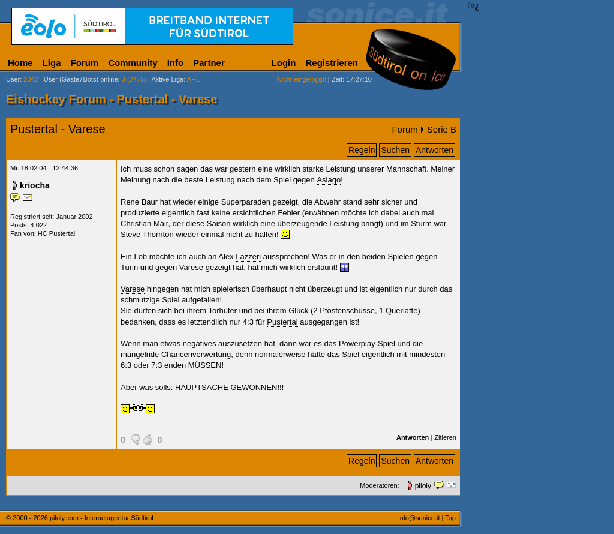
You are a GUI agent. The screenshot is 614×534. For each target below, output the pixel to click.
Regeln (361, 150)
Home (20, 63)
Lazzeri (248, 256)
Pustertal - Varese (58, 129)
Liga (52, 63)
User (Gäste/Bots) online (81, 79)
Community (133, 63)
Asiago (329, 179)
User (13, 79)
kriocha (35, 185)
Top (450, 517)
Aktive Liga (167, 79)
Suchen (395, 150)
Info (175, 63)
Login (284, 63)
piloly (423, 486)
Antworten (434, 150)
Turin (129, 267)
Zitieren (445, 437)
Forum (85, 63)
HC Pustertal (56, 233)
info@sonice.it (419, 517)
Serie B (441, 129)
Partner (209, 63)
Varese (191, 267)
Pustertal (282, 321)
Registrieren (331, 63)
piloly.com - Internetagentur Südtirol (102, 517)
